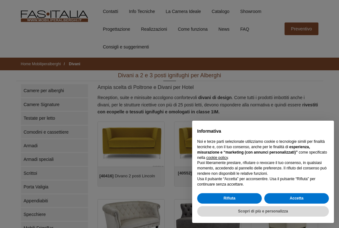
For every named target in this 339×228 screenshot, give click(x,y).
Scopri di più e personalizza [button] (263, 211)
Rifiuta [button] (229, 198)
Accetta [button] (296, 198)
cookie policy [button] (217, 157)
